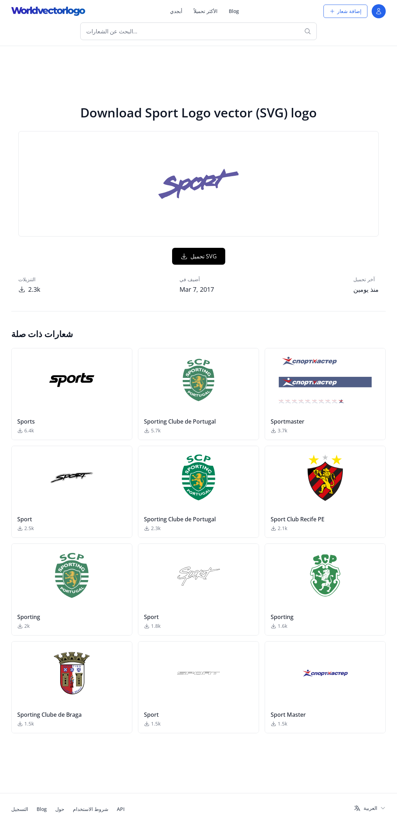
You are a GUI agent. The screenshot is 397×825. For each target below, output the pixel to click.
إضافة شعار (345, 11)
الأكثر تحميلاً (206, 11)
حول (59, 809)
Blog (234, 11)
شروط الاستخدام (90, 809)
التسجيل (19, 809)
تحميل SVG (199, 256)
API (121, 809)
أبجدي (176, 11)
